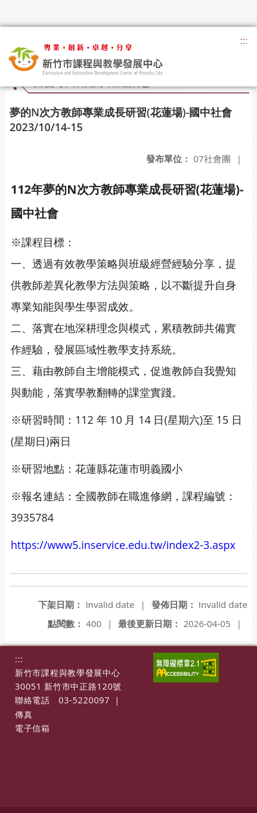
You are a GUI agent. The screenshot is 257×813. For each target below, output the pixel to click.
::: (243, 40)
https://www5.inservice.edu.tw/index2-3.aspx (123, 545)
